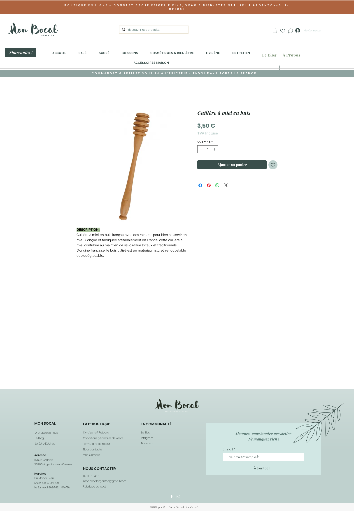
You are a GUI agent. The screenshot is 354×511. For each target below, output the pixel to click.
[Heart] (282, 30)
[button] (275, 30)
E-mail (228, 449)
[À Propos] (291, 55)
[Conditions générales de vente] (102, 438)
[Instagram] (178, 496)
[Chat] (290, 30)
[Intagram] (147, 438)
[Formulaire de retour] (96, 444)
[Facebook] (147, 443)
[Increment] (214, 149)
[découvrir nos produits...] (153, 30)
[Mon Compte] (91, 455)
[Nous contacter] (92, 449)
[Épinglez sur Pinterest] (209, 185)
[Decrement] (200, 149)
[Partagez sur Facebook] (200, 185)
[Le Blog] (269, 55)
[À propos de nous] (46, 433)
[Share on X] (226, 185)
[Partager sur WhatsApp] (217, 185)
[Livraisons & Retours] (96, 432)
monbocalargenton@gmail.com (104, 481)
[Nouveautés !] (20, 52)
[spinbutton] (207, 149)
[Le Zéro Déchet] (44, 443)
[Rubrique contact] (94, 486)
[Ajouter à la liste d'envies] (272, 164)
